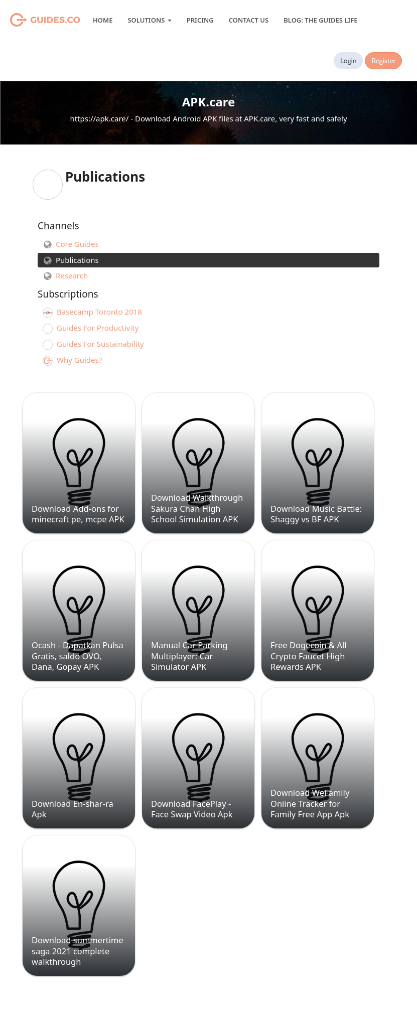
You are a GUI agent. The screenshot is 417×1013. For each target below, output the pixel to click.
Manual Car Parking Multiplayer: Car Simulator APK (189, 655)
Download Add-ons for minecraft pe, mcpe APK (78, 514)
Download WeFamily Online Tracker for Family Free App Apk (309, 803)
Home (102, 20)
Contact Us (248, 20)
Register (383, 60)
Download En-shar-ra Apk (72, 809)
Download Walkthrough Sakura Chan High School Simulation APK (197, 508)
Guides (32, 20)
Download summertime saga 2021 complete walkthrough (77, 950)
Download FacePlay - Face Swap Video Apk (191, 809)
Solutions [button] (149, 20)
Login (348, 60)
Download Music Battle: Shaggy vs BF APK (316, 514)
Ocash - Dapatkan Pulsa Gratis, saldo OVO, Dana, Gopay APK (77, 655)
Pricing (200, 20)
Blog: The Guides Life (320, 20)
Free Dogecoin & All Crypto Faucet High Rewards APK (308, 655)
